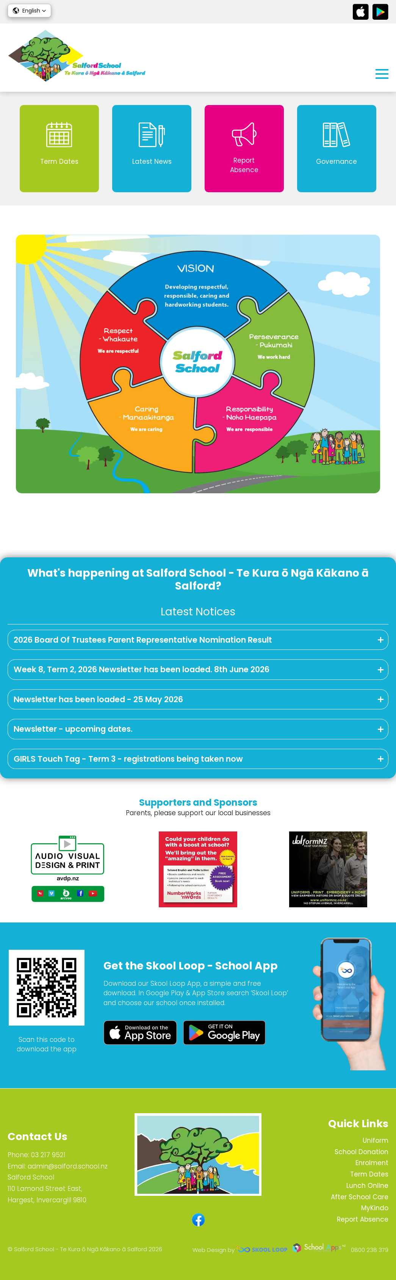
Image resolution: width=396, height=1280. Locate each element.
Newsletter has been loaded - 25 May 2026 (98, 699)
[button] (29, 10)
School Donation (361, 1151)
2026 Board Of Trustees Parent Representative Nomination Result (143, 639)
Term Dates (369, 1174)
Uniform (375, 1140)
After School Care (359, 1197)
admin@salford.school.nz (68, 1166)
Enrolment (371, 1162)
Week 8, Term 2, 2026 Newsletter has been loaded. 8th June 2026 (141, 669)
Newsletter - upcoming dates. (73, 728)
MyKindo (374, 1208)
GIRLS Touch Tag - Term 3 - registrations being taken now (128, 758)
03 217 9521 (48, 1154)
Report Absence (362, 1219)
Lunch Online (367, 1185)
